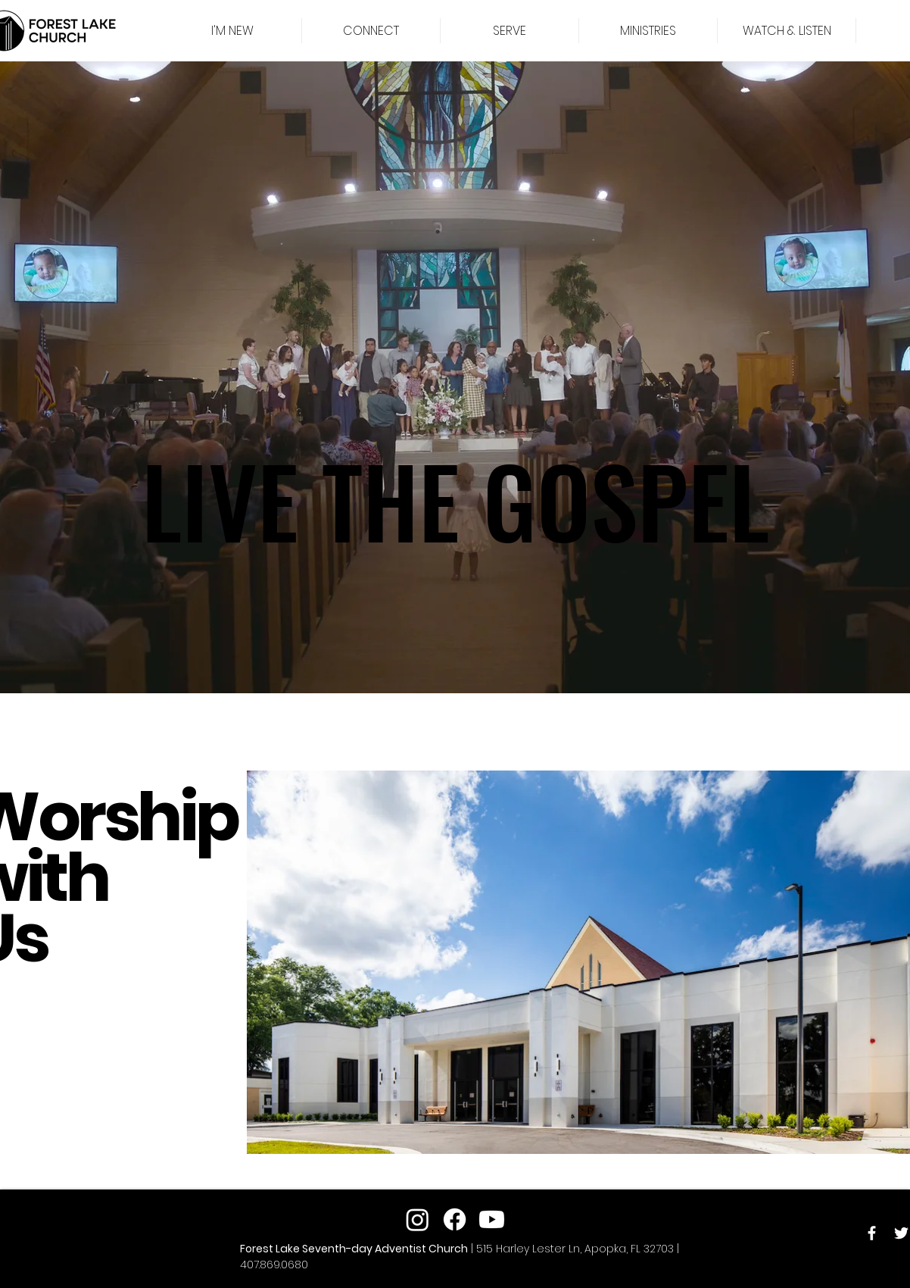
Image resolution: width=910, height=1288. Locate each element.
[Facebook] (871, 1233)
